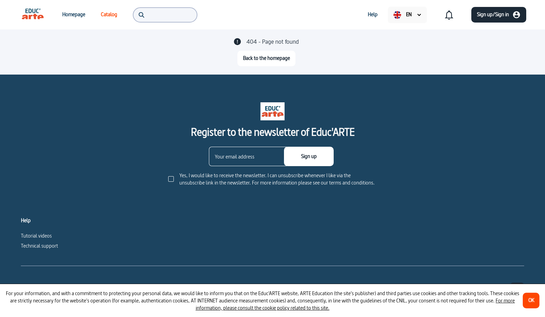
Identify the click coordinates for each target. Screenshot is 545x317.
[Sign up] (309, 156)
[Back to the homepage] (266, 58)
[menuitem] (33, 14)
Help (26, 220)
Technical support (39, 245)
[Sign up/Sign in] (498, 15)
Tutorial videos (36, 235)
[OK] (531, 300)
